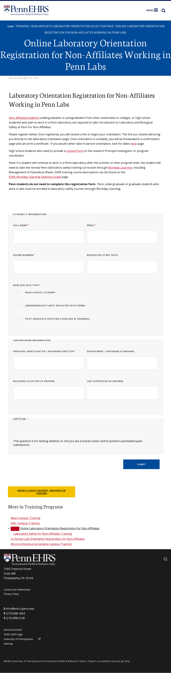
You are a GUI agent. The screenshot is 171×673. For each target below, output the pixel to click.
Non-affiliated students (24, 118)
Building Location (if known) (34, 381)
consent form (75, 151)
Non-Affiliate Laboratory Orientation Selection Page (72, 26)
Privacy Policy (11, 594)
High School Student (40, 292)
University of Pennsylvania (18, 639)
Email (90, 225)
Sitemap (8, 643)
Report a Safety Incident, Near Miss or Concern (42, 492)
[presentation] (39, 432)
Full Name (20, 225)
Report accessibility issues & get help (109, 661)
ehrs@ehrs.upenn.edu (20, 608)
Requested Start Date (102, 255)
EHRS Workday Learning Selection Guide (35, 177)
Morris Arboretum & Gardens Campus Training (41, 544)
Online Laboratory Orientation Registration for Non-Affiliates (59, 528)
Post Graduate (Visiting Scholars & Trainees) (57, 318)
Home (10, 26)
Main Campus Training (25, 518)
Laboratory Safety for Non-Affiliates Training (42, 534)
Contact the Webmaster (17, 589)
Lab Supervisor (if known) (105, 381)
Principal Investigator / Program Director (43, 351)
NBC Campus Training (25, 523)
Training (22, 26)
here (134, 144)
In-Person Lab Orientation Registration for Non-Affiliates (48, 539)
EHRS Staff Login (13, 634)
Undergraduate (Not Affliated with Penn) (55, 305)
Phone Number (23, 255)
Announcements (13, 629)
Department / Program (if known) (110, 351)
